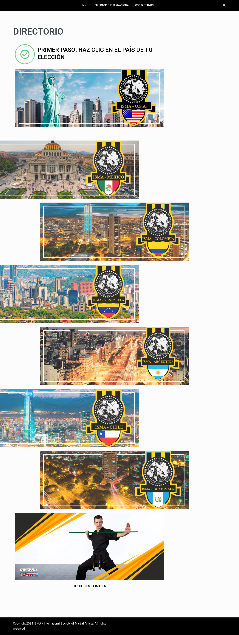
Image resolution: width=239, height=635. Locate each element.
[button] (224, 5)
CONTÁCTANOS (144, 5)
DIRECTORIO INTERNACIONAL (112, 5)
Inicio (85, 5)
